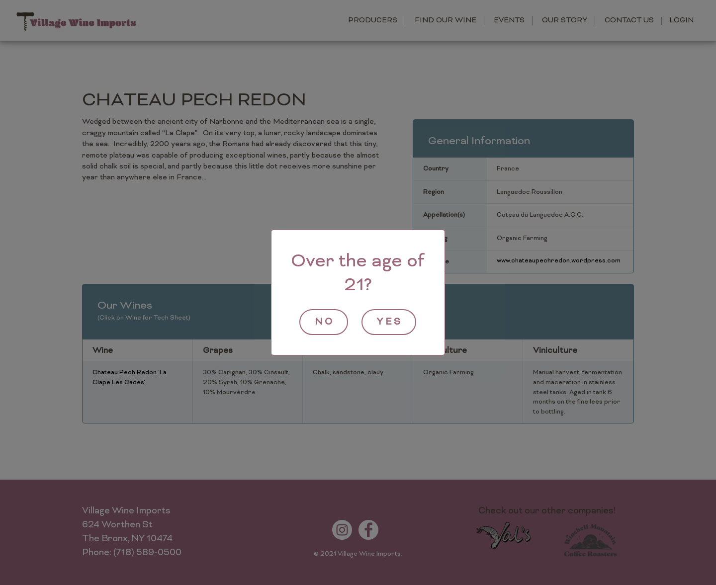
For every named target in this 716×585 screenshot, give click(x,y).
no (325, 322)
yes (390, 322)
